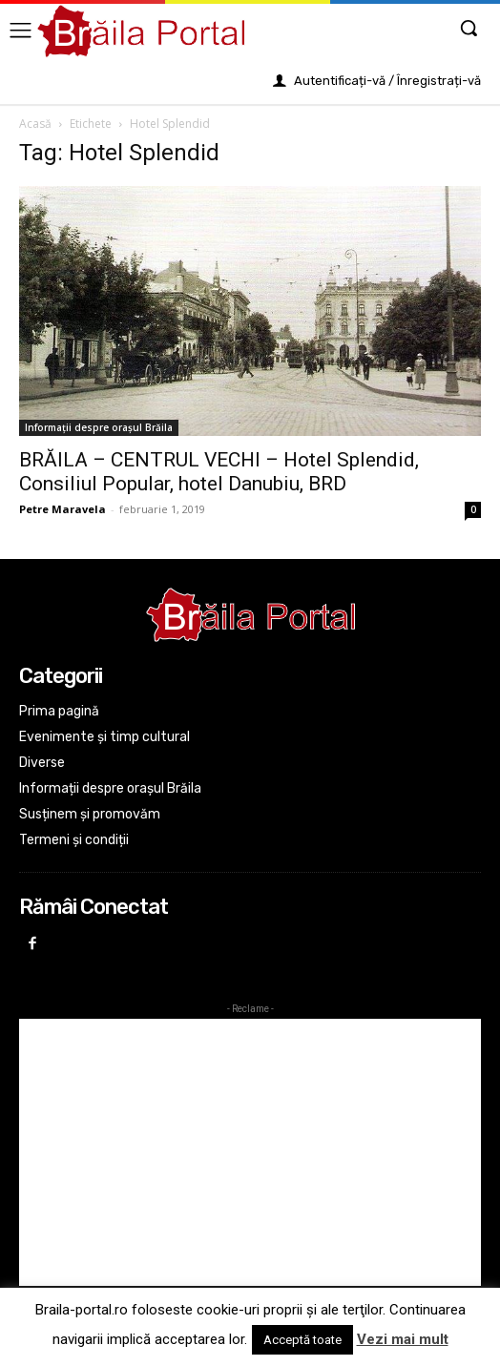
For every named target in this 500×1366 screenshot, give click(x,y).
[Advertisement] (250, 1152)
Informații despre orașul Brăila (99, 427)
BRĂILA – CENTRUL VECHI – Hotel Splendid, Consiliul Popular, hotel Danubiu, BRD (219, 471)
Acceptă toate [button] (302, 1340)
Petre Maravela (62, 509)
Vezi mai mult (402, 1339)
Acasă (35, 123)
